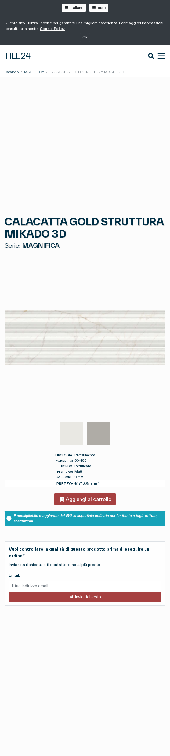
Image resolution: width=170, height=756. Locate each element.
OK (85, 37)
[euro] (98, 8)
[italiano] (73, 8)
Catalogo (12, 72)
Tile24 (17, 55)
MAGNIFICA (34, 72)
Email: (14, 575)
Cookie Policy (52, 29)
